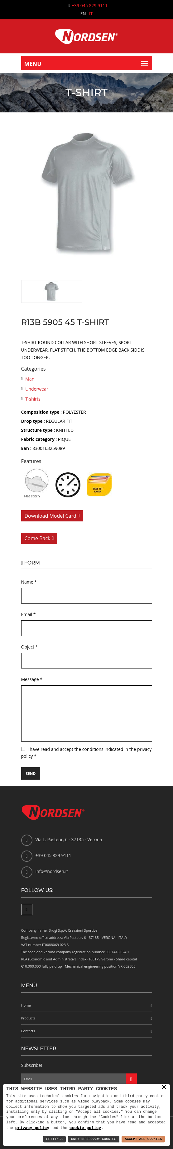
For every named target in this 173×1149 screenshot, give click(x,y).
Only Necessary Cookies (93, 1139)
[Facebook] (26, 909)
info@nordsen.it (52, 871)
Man (29, 379)
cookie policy (85, 1128)
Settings (54, 1139)
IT (91, 14)
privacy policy (32, 1128)
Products (28, 1018)
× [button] (164, 1087)
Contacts (28, 1030)
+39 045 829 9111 (90, 5)
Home (26, 1005)
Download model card (50, 515)
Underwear (36, 389)
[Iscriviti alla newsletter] (131, 1078)
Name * (29, 582)
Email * (28, 614)
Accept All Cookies (143, 1139)
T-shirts (32, 399)
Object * (29, 647)
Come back (37, 538)
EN (83, 14)
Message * (31, 679)
